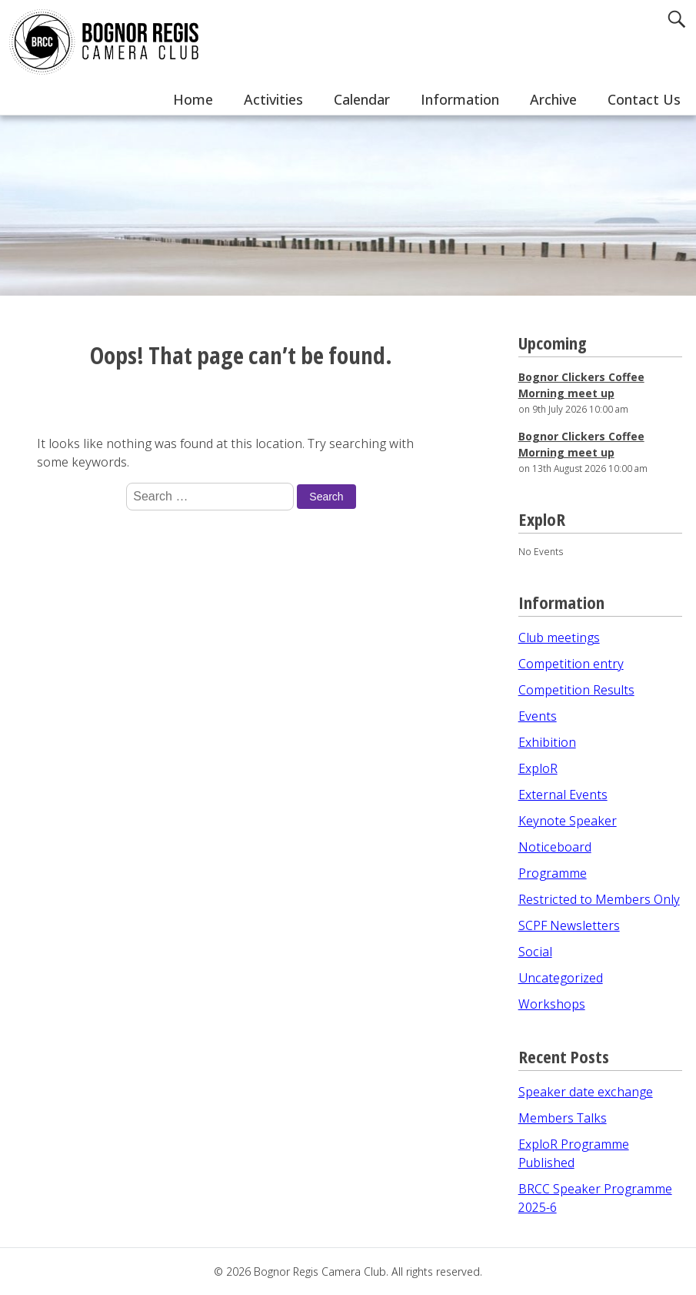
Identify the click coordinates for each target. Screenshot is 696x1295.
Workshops (551, 1004)
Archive (553, 99)
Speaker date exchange (585, 1091)
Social (535, 951)
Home (193, 99)
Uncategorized (560, 977)
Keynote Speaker (567, 820)
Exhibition (547, 742)
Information (460, 99)
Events (537, 716)
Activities (273, 99)
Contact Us (644, 99)
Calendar (362, 99)
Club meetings (559, 637)
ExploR (538, 768)
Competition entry (571, 663)
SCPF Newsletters (569, 925)
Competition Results (576, 689)
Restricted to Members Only (599, 899)
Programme (552, 873)
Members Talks (562, 1117)
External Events (563, 794)
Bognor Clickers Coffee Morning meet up (581, 385)
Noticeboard (554, 846)
